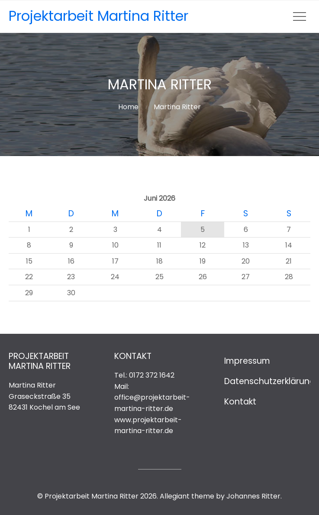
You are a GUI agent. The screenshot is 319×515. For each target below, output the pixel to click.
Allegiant (175, 496)
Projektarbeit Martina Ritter (98, 16)
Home (128, 107)
